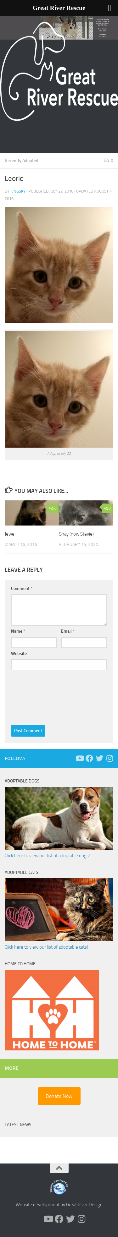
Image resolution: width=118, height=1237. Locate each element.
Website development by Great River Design (59, 1204)
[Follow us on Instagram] (109, 758)
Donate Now (59, 1096)
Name (18, 631)
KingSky (17, 191)
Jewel (10, 534)
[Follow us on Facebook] (89, 758)
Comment (21, 588)
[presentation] (37, 696)
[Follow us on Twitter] (99, 758)
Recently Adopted (21, 160)
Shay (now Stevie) (76, 534)
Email (68, 631)
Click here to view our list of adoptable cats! (46, 947)
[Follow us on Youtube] (79, 758)
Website (19, 653)
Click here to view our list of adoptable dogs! (47, 855)
